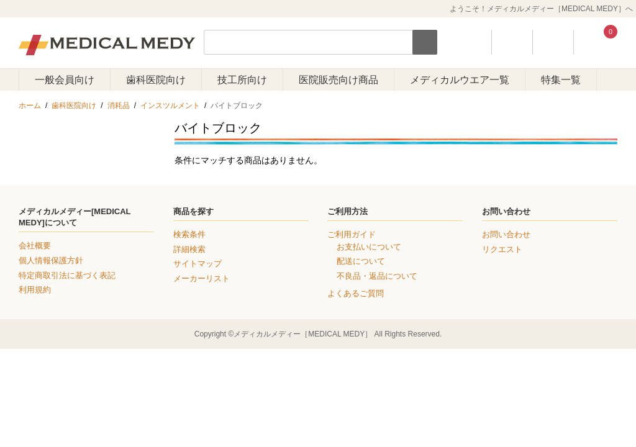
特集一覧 (561, 79)
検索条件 (189, 234)
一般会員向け (64, 79)
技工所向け (242, 79)
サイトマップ (197, 263)
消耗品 (118, 105)
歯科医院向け (156, 79)
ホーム (30, 105)
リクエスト (502, 249)
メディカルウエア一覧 (459, 79)
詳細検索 (189, 249)
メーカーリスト (201, 278)
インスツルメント (170, 105)
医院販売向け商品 (338, 79)
